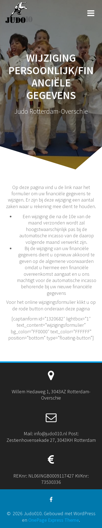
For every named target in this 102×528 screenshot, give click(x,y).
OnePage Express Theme (53, 520)
